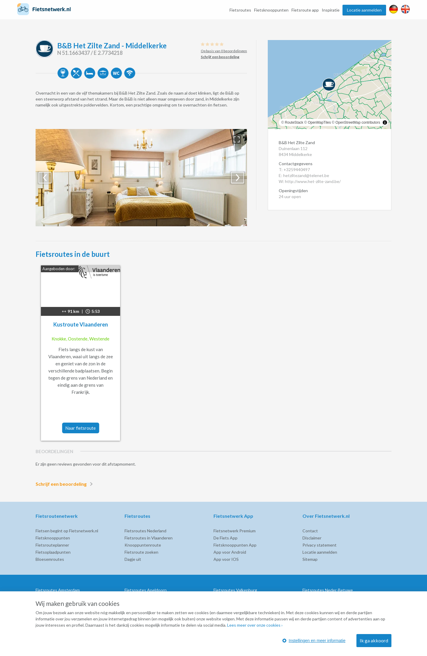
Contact (310, 530)
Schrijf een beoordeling (65, 484)
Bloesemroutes (50, 559)
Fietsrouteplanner (52, 544)
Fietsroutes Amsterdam (58, 590)
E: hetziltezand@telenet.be (304, 175)
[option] (141, 177)
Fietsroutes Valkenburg (235, 590)
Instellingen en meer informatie (313, 640)
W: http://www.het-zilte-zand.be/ (310, 181)
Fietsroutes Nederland (145, 530)
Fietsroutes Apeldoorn (146, 590)
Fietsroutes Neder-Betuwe (327, 590)
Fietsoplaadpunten (53, 552)
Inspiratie (331, 9)
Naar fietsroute (80, 428)
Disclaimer (311, 537)
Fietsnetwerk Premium (235, 530)
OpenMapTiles (319, 122)
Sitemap (310, 559)
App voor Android (230, 552)
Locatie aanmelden (364, 9)
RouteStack (294, 122)
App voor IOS (226, 559)
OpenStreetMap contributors (357, 122)
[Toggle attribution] (384, 122)
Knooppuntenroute (143, 544)
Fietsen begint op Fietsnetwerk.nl (67, 530)
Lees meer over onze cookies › (255, 625)
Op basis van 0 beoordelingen (224, 51)
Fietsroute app (305, 9)
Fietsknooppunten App (235, 544)
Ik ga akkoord (374, 640)
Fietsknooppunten (271, 9)
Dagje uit (133, 559)
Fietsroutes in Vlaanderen (149, 537)
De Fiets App (226, 537)
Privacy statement (319, 544)
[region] (329, 84)
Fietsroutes (240, 9)
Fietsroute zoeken (141, 552)
